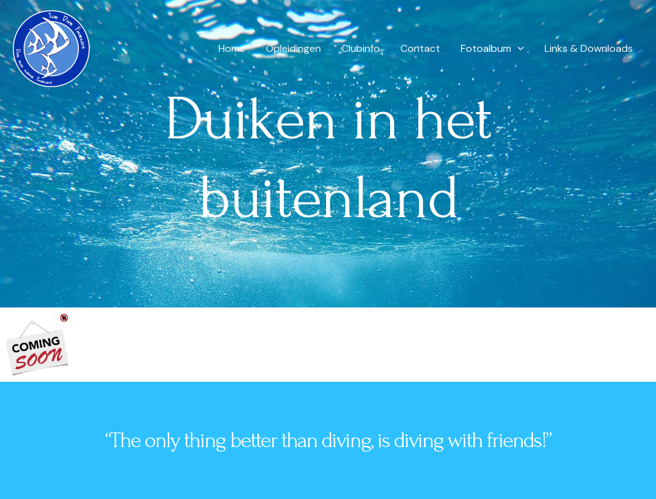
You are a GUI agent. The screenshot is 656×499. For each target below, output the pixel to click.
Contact (420, 48)
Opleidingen (293, 48)
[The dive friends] (51, 47)
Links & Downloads (589, 48)
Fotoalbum (492, 49)
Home (231, 48)
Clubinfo (360, 48)
